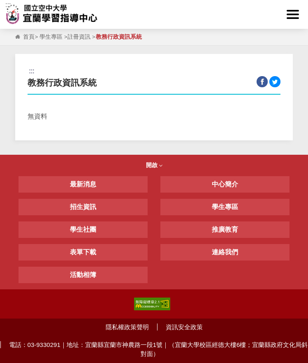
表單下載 (83, 252)
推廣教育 (225, 229)
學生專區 (51, 37)
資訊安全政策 (184, 326)
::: (8, 4)
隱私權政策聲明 (127, 326)
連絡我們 (225, 252)
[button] (293, 14)
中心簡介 (225, 184)
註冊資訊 (78, 37)
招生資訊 (83, 206)
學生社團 (83, 229)
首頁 (29, 37)
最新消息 (83, 184)
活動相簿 (83, 274)
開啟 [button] (154, 165)
